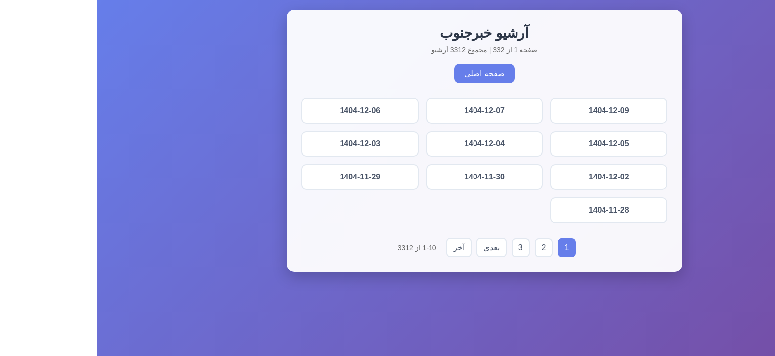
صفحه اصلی (387, 73)
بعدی (395, 247)
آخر (362, 247)
